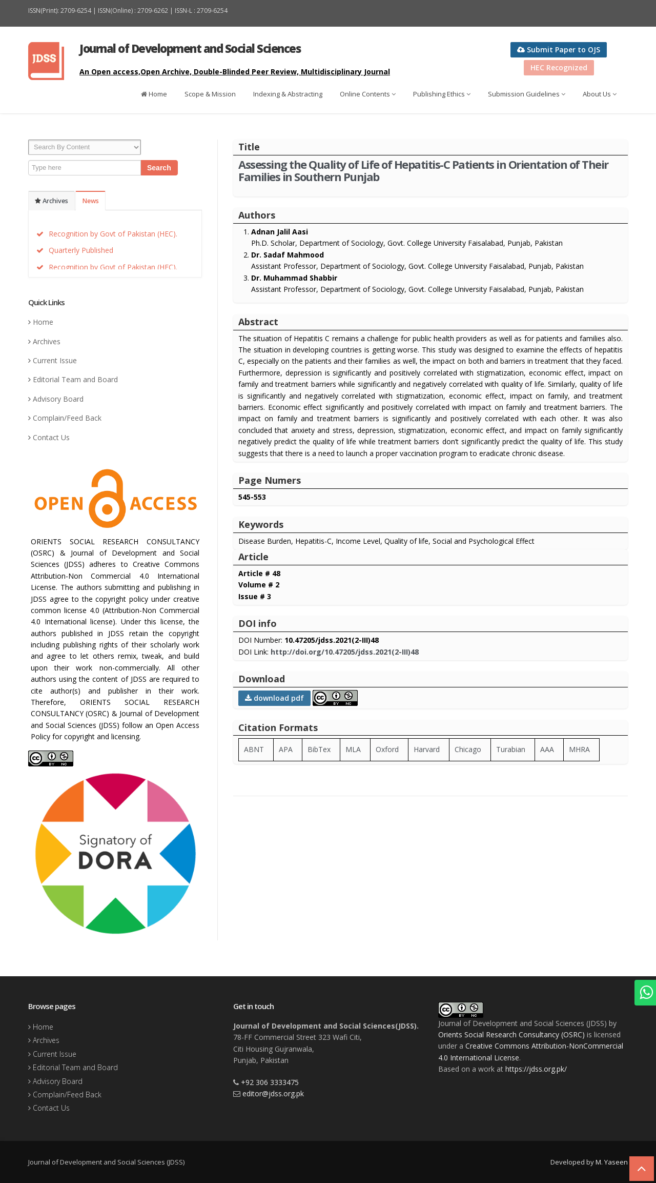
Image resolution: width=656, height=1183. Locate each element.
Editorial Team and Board (75, 379)
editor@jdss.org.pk (273, 1093)
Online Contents (368, 93)
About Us (600, 93)
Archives (51, 200)
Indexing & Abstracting (287, 93)
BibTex (319, 749)
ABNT (254, 749)
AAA (547, 749)
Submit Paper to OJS (558, 49)
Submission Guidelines (526, 93)
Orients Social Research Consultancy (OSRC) (511, 1034)
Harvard (427, 749)
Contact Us (51, 437)
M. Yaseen (612, 1162)
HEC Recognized (558, 67)
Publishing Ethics (441, 93)
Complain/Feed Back (67, 418)
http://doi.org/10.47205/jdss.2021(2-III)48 (345, 652)
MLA (353, 749)
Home (154, 93)
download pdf (274, 698)
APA (286, 749)
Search (159, 168)
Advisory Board (58, 399)
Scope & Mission (210, 93)
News (90, 200)
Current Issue (55, 360)
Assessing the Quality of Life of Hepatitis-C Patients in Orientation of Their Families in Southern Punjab (423, 170)
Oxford (387, 749)
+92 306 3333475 (270, 1082)
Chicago (468, 749)
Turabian (510, 749)
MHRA (579, 749)
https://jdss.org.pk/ (536, 1069)
